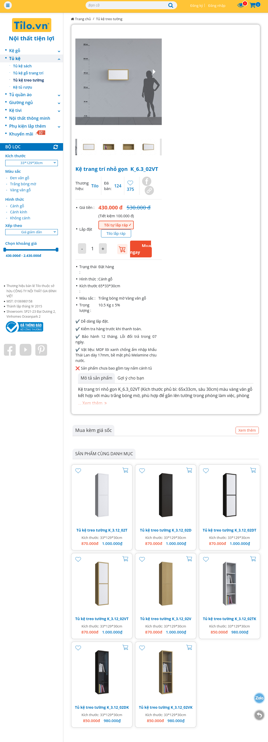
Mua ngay (140, 249)
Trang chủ (81, 19)
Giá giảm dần (31, 232)
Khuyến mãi (27, 133)
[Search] (131, 5)
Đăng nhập (216, 5)
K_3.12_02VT (118, 618)
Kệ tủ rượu (22, 87)
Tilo (95, 186)
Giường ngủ (36, 102)
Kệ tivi (36, 110)
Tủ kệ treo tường (28, 80)
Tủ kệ (36, 58)
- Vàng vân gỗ (18, 189)
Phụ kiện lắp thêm (36, 126)
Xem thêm (247, 430)
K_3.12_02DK (118, 707)
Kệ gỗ (36, 50)
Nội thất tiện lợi (31, 38)
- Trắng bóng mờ (21, 183)
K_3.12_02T (117, 530)
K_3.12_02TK (245, 618)
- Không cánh (18, 217)
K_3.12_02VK (181, 707)
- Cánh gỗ (15, 205)
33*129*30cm (31, 162)
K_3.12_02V (181, 618)
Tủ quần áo (36, 94)
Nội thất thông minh (29, 118)
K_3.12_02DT (245, 530)
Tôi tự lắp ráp (116, 225)
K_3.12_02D (181, 530)
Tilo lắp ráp (116, 233)
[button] (118, 72)
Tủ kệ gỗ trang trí (28, 73)
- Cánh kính (16, 211)
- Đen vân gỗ (17, 177)
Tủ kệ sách (22, 65)
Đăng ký (196, 5)
